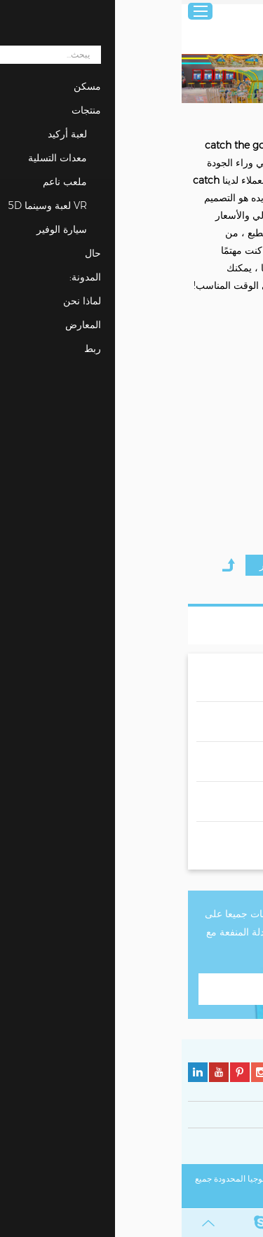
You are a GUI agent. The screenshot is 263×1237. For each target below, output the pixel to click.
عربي (243, 11)
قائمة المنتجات (206, 625)
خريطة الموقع (166, 1194)
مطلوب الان (206, 518)
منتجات (211, 117)
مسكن (245, 117)
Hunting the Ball (217, 452)
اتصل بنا (131, 988)
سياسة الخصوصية (226, 1148)
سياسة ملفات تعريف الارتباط (138, 1148)
